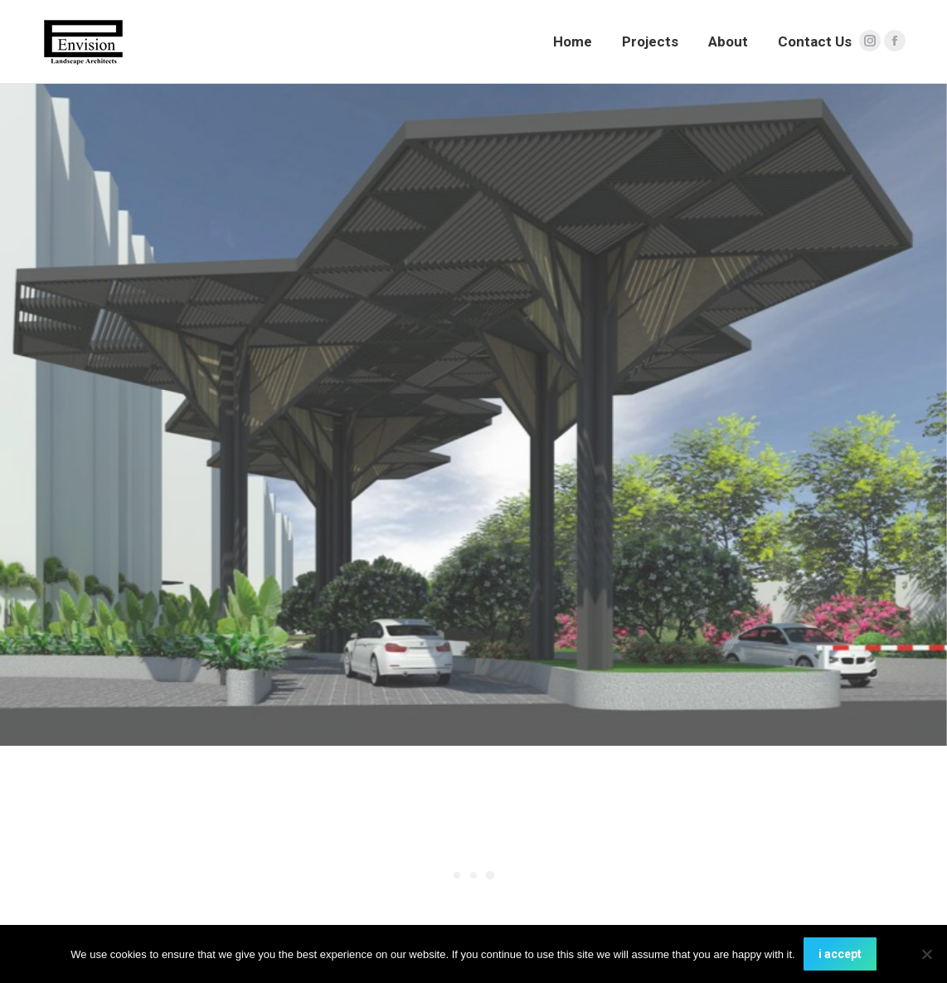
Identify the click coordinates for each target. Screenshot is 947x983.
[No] (926, 954)
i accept (840, 954)
